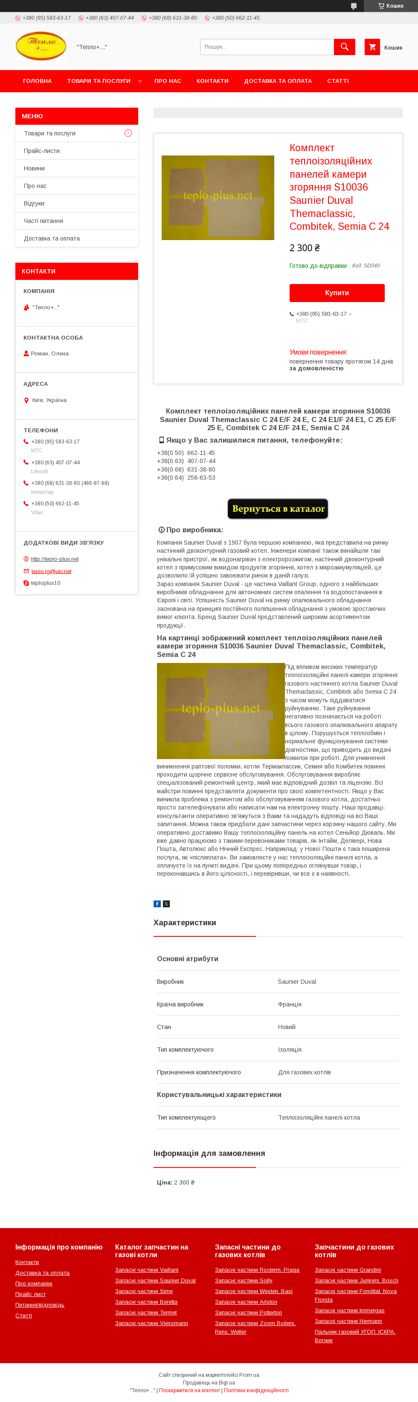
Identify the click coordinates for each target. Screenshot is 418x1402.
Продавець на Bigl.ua (209, 1383)
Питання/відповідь (39, 1305)
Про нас (167, 81)
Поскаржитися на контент (189, 1390)
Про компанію (33, 1283)
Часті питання (43, 220)
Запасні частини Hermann (348, 1321)
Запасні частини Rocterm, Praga (257, 1270)
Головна (37, 81)
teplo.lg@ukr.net (51, 571)
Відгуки (34, 203)
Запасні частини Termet (146, 1312)
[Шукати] (344, 47)
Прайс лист (30, 1294)
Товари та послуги (99, 81)
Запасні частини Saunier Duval (155, 1280)
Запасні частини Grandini (348, 1270)
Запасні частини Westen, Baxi (254, 1291)
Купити (337, 292)
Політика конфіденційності (256, 1390)
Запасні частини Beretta (146, 1302)
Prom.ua (249, 1375)
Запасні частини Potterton (248, 1312)
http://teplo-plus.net (54, 559)
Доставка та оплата (278, 81)
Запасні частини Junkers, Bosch (356, 1280)
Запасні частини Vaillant (146, 1270)
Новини (34, 168)
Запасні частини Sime (144, 1291)
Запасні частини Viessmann (151, 1323)
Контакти (213, 81)
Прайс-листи (42, 150)
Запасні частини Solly (244, 1280)
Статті (338, 81)
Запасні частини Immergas (350, 1310)
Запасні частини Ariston (246, 1302)
